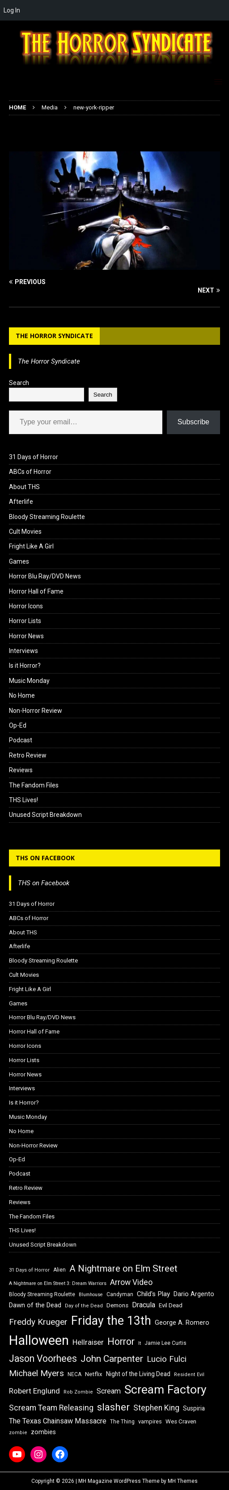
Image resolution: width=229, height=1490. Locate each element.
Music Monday (29, 680)
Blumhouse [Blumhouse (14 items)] (91, 1294)
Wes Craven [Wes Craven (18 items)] (180, 1421)
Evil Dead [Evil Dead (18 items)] (170, 1305)
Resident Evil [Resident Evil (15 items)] (189, 1374)
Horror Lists (25, 620)
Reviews (21, 770)
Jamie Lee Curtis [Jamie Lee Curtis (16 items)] (165, 1343)
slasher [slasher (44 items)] (113, 1407)
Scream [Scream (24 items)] (109, 1391)
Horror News (26, 636)
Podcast (20, 740)
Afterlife (21, 501)
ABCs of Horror (30, 471)
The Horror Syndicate (54, 335)
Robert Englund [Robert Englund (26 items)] (34, 1390)
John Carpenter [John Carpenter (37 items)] (112, 1358)
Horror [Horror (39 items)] (121, 1341)
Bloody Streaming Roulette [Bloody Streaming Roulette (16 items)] (42, 1294)
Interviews (23, 650)
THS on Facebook (45, 858)
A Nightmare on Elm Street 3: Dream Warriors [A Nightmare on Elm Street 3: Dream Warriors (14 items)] (57, 1283)
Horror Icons (26, 606)
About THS (24, 486)
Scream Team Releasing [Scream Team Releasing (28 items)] (51, 1407)
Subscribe (193, 422)
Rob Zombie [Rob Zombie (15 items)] (78, 1392)
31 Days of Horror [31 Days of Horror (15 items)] (29, 1270)
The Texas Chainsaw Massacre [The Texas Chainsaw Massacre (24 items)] (57, 1421)
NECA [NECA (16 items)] (74, 1374)
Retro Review (28, 755)
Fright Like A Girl (31, 546)
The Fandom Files (34, 785)
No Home (22, 695)
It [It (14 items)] (139, 1343)
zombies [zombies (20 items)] (43, 1432)
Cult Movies (25, 531)
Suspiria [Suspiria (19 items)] (194, 1408)
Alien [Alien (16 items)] (59, 1270)
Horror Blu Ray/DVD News (45, 576)
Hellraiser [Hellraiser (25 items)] (88, 1342)
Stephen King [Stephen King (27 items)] (156, 1407)
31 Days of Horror (33, 456)
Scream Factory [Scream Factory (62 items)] (165, 1389)
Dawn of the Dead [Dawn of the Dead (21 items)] (35, 1305)
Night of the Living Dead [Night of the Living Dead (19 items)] (138, 1373)
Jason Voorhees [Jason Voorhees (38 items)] (43, 1358)
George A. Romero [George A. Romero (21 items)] (182, 1322)
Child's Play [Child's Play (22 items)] (153, 1294)
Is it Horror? (25, 665)
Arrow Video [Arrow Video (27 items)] (131, 1282)
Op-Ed (17, 725)
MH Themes (183, 1481)
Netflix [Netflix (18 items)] (93, 1374)
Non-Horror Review (35, 710)
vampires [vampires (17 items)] (150, 1421)
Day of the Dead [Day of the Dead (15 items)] (84, 1306)
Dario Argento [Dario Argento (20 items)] (194, 1293)
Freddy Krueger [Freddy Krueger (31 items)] (38, 1322)
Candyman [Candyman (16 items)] (119, 1294)
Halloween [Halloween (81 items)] (39, 1340)
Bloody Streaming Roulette (47, 516)
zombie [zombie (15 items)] (18, 1433)
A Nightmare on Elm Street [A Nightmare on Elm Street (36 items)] (123, 1268)
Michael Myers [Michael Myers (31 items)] (36, 1373)
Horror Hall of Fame (36, 591)
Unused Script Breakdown (45, 814)
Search (19, 382)
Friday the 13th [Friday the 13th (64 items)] (111, 1321)
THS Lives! (23, 800)
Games (19, 561)
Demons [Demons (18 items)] (117, 1305)
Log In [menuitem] (12, 10)
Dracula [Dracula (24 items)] (143, 1305)
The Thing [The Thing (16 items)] (122, 1422)
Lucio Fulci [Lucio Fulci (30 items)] (167, 1359)
